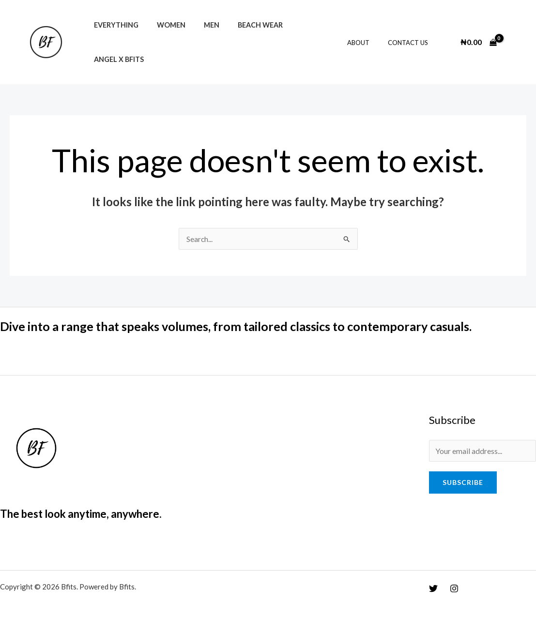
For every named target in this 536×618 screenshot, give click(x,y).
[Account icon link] (514, 36)
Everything (114, 37)
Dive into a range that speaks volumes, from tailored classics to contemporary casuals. (245, 315)
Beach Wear (244, 37)
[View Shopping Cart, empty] (478, 36)
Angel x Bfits (306, 37)
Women (164, 37)
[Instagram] (454, 577)
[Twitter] (433, 577)
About (366, 37)
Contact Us (410, 37)
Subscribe (463, 471)
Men (200, 37)
